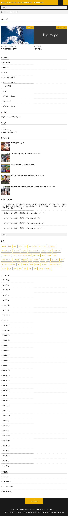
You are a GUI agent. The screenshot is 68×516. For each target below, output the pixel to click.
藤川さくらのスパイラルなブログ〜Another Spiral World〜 (39, 510)
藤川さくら (38, 213)
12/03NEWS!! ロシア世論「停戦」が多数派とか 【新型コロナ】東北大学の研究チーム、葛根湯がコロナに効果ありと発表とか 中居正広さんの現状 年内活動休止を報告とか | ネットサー (35, 206)
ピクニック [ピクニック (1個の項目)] (56, 251)
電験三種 (30, 27)
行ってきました (7, 77)
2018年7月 (6, 355)
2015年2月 (6, 426)
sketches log (7, 130)
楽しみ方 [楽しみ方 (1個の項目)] (44, 264)
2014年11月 (6, 441)
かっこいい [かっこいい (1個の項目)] (42, 246)
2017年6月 (6, 395)
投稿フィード (7, 481)
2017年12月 (6, 370)
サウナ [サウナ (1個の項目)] (44, 251)
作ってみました (7, 82)
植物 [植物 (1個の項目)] (31, 264)
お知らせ (5, 62)
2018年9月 (6, 345)
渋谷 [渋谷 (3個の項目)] (9, 268)
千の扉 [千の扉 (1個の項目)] (49, 255)
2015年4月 (6, 420)
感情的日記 (38, 49)
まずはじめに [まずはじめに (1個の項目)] (52, 246)
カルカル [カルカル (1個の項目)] (24, 251)
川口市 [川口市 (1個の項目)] (42, 260)
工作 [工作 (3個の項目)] (48, 260)
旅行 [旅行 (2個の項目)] (19, 264)
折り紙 (7, 86)
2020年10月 (6, 305)
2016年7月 (6, 405)
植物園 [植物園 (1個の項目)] (37, 264)
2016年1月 (6, 410)
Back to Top (34, 501)
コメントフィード (8, 486)
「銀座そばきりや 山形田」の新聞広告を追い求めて (18, 213)
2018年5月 (6, 365)
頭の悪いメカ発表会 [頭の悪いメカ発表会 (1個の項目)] (45, 268)
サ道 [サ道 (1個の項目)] (49, 251)
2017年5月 (6, 400)
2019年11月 (6, 315)
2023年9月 (6, 285)
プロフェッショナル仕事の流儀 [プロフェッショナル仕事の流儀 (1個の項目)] (21, 255)
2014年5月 (6, 461)
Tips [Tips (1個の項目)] (25, 246)
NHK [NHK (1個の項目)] (14, 246)
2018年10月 (6, 340)
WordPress (60, 512)
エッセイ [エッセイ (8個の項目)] (16, 251)
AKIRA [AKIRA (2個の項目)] (4, 246)
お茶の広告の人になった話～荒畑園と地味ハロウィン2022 (28, 175)
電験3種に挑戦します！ (9, 49)
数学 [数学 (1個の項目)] (62, 260)
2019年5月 (6, 320)
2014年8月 (6, 451)
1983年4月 (6, 466)
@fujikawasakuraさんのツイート (11, 117)
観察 (4, 72)
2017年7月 (6, 390)
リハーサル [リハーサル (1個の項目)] (36, 255)
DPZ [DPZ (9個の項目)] (9, 246)
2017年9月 (6, 380)
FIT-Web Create (44, 512)
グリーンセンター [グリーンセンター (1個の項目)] (34, 251)
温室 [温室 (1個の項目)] (15, 268)
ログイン (5, 476)
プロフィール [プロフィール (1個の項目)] (6, 255)
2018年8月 (6, 350)
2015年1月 (6, 431)
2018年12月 (6, 330)
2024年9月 (6, 280)
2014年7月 (6, 456)
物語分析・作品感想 (9, 96)
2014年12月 (6, 436)
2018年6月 (6, 360)
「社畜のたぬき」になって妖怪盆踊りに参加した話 (26, 154)
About (5, 67)
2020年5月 (6, 310)
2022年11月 (6, 290)
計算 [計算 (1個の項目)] (35, 268)
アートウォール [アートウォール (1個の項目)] (6, 251)
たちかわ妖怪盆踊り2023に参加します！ (23, 164)
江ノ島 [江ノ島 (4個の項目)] (4, 268)
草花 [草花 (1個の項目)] (25, 268)
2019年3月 (6, 325)
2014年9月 (6, 446)
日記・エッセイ (61, 27)
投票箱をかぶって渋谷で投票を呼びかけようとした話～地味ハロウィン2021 (33, 186)
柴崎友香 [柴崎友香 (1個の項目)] (25, 264)
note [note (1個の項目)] (20, 246)
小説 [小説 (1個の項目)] (30, 260)
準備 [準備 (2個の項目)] (20, 268)
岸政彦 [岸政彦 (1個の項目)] (36, 260)
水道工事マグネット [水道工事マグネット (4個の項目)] (55, 264)
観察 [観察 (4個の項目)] (30, 268)
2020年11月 (6, 300)
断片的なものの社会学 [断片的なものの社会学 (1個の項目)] (8, 264)
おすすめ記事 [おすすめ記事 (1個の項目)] (33, 246)
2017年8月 (6, 385)
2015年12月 (6, 415)
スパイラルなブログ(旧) (10, 132)
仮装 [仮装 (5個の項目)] (43, 255)
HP (4, 127)
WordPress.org (7, 491)
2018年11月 (6, 335)
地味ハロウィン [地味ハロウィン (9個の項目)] (6, 260)
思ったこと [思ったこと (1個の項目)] (55, 260)
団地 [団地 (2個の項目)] (54, 255)
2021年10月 (6, 295)
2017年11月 (6, 375)
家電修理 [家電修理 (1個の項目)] (24, 260)
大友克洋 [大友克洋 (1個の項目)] (16, 260)
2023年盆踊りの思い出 (18, 143)
